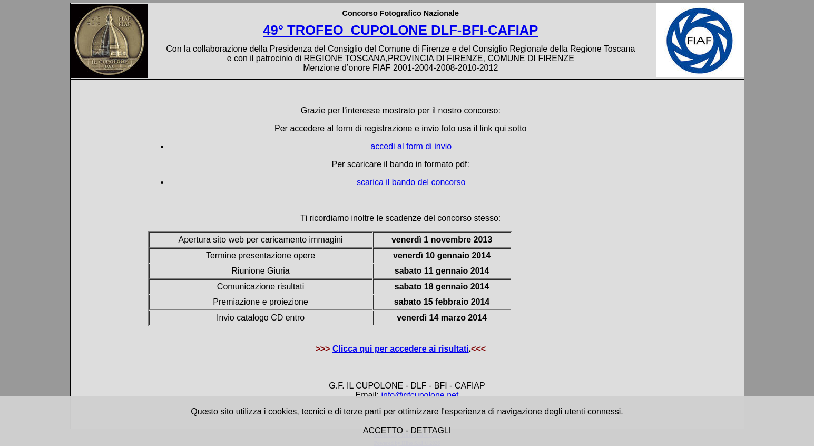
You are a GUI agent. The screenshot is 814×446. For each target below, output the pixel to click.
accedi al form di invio (411, 146)
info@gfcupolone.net (419, 395)
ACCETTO (383, 430)
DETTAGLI (430, 430)
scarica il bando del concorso (411, 182)
